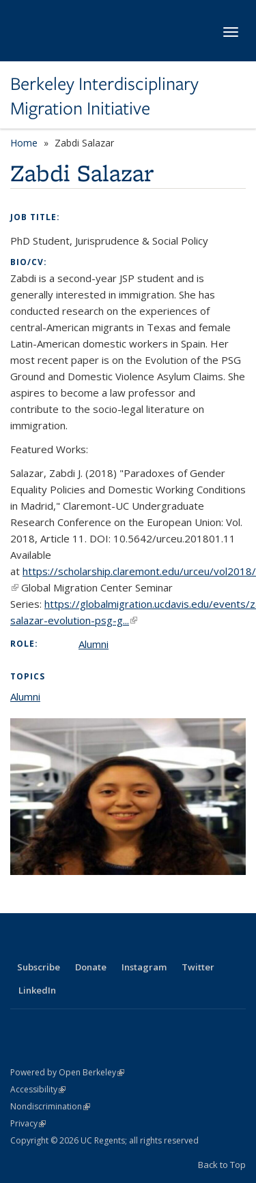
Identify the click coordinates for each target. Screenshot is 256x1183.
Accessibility (38, 1089)
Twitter (198, 967)
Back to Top (222, 1164)
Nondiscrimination (50, 1106)
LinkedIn (37, 990)
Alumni (94, 644)
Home (24, 142)
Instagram (144, 967)
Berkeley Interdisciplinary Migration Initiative (104, 96)
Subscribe (38, 967)
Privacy (28, 1123)
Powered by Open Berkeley (67, 1072)
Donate (90, 967)
